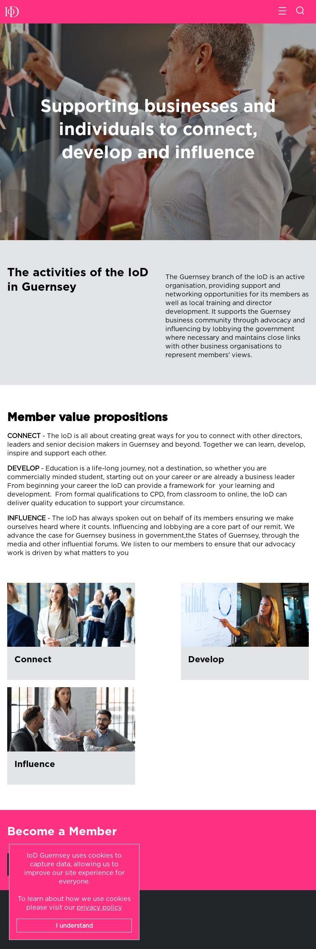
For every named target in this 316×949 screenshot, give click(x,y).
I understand (74, 926)
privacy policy (99, 908)
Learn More (35, 744)
